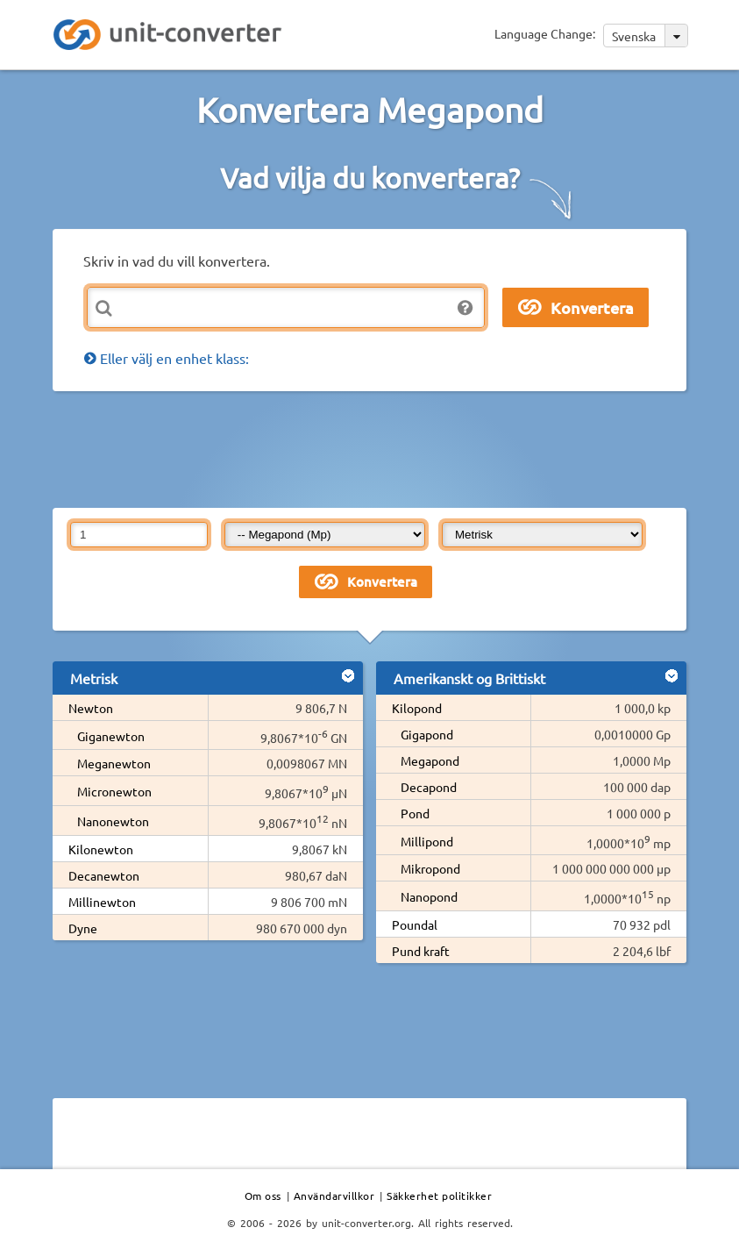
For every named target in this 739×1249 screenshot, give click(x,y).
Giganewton (111, 736)
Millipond (427, 841)
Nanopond (429, 896)
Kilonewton (100, 849)
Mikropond (430, 868)
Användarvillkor (334, 1195)
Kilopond (417, 708)
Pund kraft (421, 951)
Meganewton (114, 763)
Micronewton (114, 791)
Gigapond (427, 734)
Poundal (414, 924)
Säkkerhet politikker (439, 1195)
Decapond (429, 787)
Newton (90, 708)
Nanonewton (113, 821)
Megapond (430, 760)
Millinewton (102, 902)
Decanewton (103, 875)
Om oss (263, 1195)
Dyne (82, 928)
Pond (415, 813)
